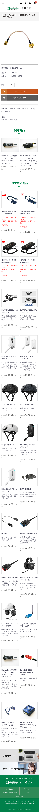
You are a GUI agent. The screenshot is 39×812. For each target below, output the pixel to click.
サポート (29, 792)
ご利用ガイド (19, 755)
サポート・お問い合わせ (19, 768)
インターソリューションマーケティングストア (19, 781)
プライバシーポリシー (29, 789)
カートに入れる (13, 91)
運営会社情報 (19, 796)
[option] (19, 40)
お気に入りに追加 (13, 98)
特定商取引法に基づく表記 (10, 792)
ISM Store (19, 9)
